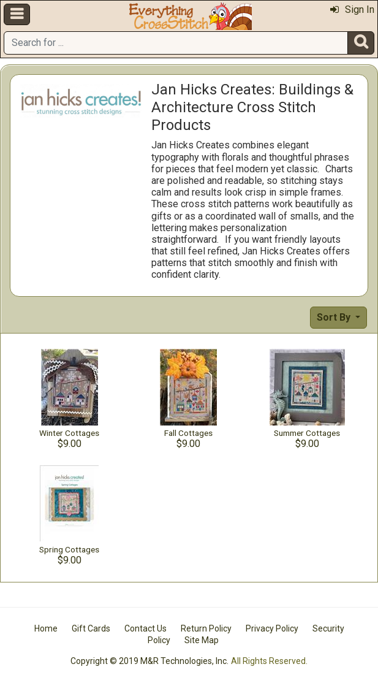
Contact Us (145, 628)
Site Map (201, 640)
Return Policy (206, 628)
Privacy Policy (272, 628)
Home (46, 628)
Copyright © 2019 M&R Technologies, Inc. (149, 661)
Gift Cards (91, 628)
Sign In (352, 9)
